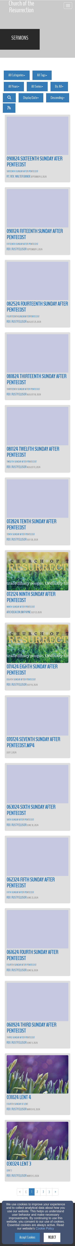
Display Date (31, 97)
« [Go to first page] (20, 1192)
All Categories (16, 75)
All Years (13, 86)
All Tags (42, 75)
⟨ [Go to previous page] (26, 1192)
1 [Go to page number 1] (31, 1192)
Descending (58, 97)
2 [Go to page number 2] (37, 1192)
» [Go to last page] (55, 1192)
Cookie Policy (45, 1228)
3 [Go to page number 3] (43, 1192)
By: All (59, 86)
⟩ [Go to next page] (49, 1192)
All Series (37, 86)
